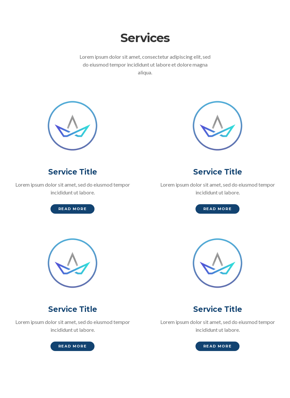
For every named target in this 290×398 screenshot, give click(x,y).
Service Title (72, 171)
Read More (72, 209)
